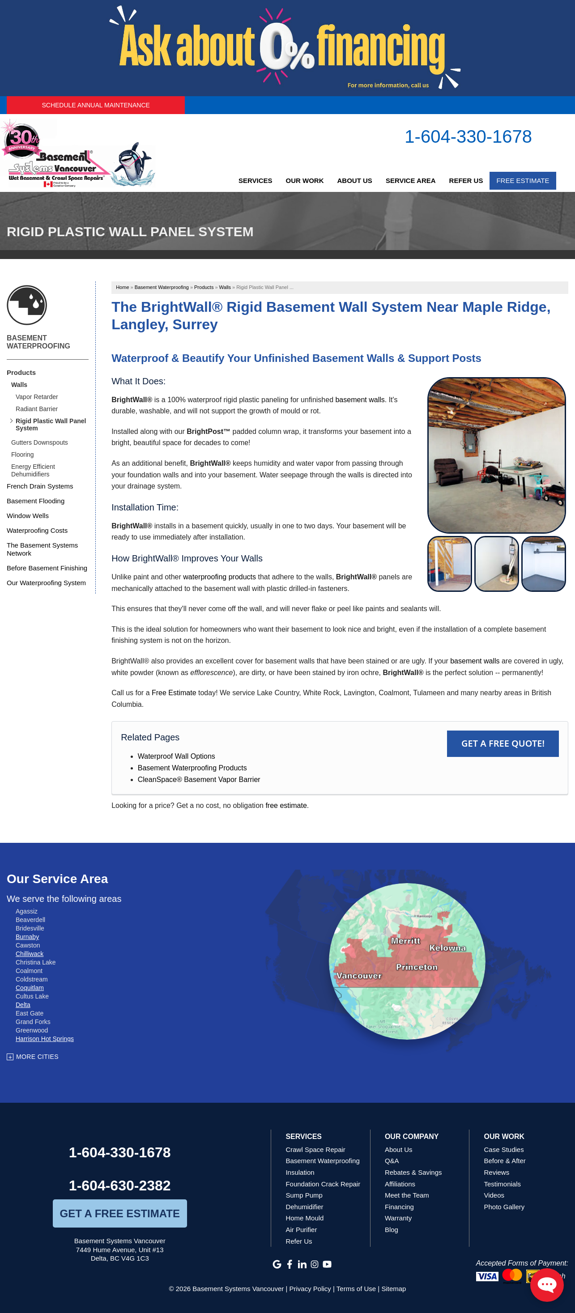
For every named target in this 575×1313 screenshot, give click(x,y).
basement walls (359, 400)
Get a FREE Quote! (503, 743)
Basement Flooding (35, 501)
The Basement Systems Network (42, 549)
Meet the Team (407, 1195)
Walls (19, 384)
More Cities (37, 1056)
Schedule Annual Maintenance (95, 105)
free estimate (286, 805)
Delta (23, 1004)
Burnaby (27, 936)
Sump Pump (304, 1195)
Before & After (504, 1160)
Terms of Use (356, 1288)
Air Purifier (301, 1229)
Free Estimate (522, 180)
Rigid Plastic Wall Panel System (51, 424)
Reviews (496, 1172)
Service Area (411, 180)
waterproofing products (219, 577)
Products (21, 372)
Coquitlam (30, 987)
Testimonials (502, 1184)
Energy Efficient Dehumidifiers (33, 470)
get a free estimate (119, 1213)
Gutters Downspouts (39, 442)
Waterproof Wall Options (176, 756)
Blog (391, 1229)
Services (256, 180)
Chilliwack (29, 953)
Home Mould (304, 1218)
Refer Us (466, 180)
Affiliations (400, 1184)
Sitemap (393, 1288)
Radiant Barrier (37, 408)
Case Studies (504, 1149)
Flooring (22, 454)
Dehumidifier (304, 1207)
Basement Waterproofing (38, 342)
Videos (494, 1195)
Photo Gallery (504, 1207)
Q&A (392, 1160)
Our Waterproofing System (46, 582)
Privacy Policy (310, 1288)
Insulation (299, 1172)
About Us (354, 180)
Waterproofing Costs (37, 530)
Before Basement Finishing (47, 568)
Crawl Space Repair (315, 1149)
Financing (399, 1207)
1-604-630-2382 (120, 1185)
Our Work (305, 180)
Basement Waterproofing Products (192, 768)
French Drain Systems (40, 486)
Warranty (398, 1218)
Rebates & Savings (413, 1172)
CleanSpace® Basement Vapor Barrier (199, 779)
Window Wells (28, 515)
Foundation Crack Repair (322, 1184)
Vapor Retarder (37, 396)
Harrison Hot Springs (45, 1038)
